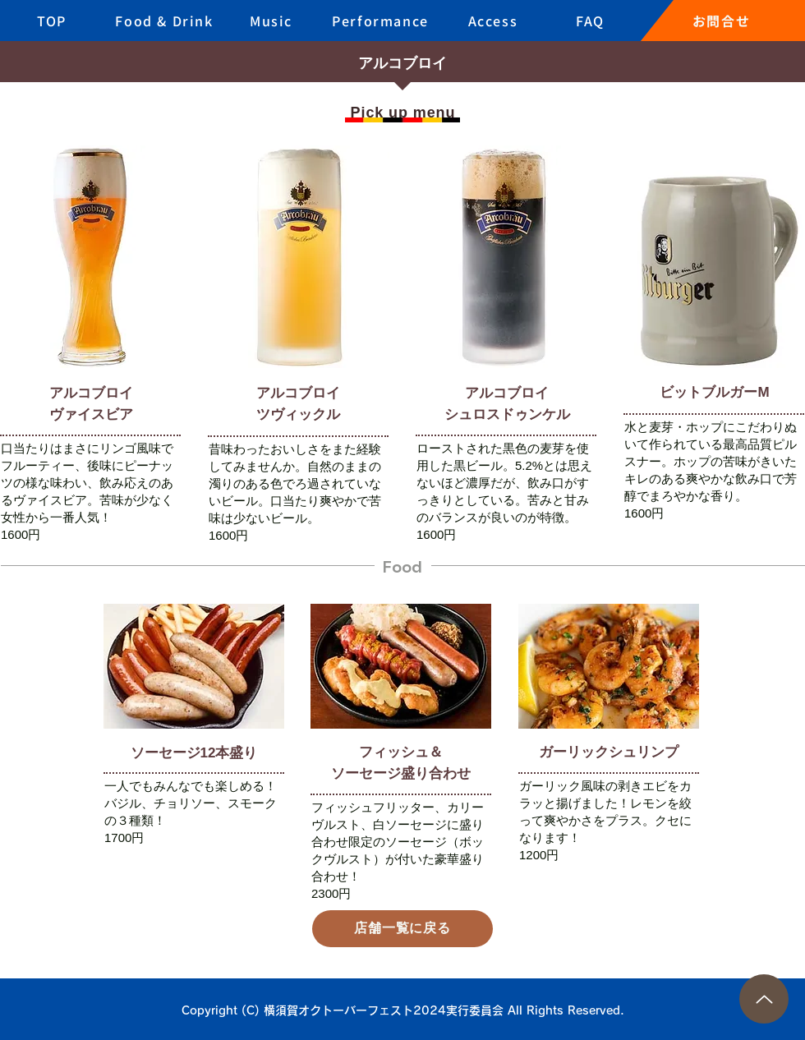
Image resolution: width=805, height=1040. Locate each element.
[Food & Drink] (166, 20)
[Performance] (382, 20)
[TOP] (53, 20)
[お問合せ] (723, 20)
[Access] (494, 20)
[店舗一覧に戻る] (402, 928)
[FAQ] (591, 20)
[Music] (272, 20)
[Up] (764, 999)
